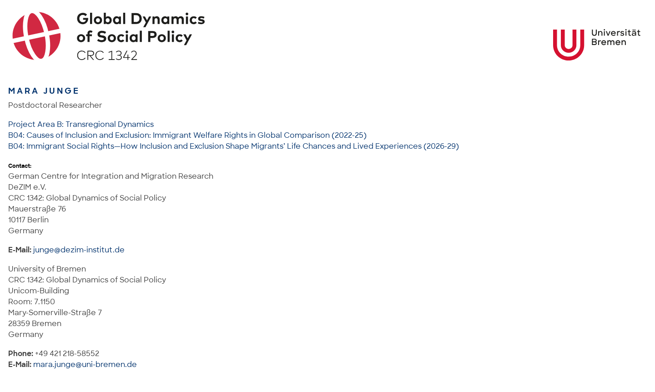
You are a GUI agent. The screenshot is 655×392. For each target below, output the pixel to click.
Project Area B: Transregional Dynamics (81, 124)
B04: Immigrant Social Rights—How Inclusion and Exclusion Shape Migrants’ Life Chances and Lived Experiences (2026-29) (233, 146)
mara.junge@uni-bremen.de (85, 364)
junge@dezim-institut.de (79, 250)
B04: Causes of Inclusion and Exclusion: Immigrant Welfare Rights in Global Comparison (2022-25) (187, 135)
